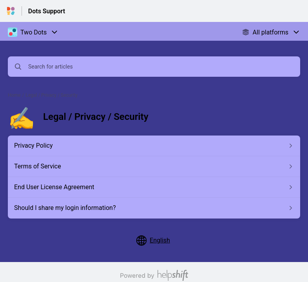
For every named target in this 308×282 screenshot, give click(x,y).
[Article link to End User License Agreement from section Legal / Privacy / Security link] (154, 187)
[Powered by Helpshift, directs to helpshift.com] (154, 275)
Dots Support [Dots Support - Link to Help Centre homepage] (46, 11)
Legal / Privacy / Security (51, 95)
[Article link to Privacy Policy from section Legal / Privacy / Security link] (154, 145)
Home (14, 95)
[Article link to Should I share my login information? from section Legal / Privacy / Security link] (154, 208)
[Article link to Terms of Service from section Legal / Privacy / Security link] (154, 166)
